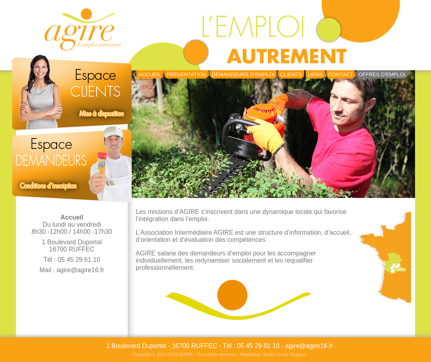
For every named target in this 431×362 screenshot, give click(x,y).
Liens (315, 74)
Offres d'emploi (381, 74)
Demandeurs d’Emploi (243, 74)
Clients (291, 74)
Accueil (149, 74)
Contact (340, 74)
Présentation (186, 74)
